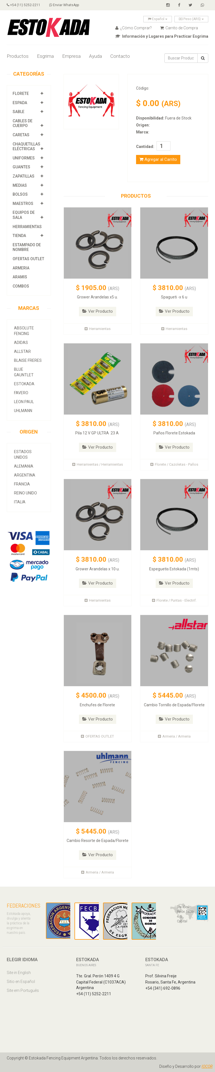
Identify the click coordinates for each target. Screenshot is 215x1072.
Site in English (19, 972)
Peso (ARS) (191, 19)
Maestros (23, 203)
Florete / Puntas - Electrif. (174, 600)
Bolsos (21, 194)
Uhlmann (23, 410)
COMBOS (21, 286)
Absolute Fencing (24, 331)
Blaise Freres (28, 360)
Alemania (23, 466)
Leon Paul (24, 401)
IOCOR (207, 1066)
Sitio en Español (21, 981)
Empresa (71, 56)
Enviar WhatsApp (64, 5)
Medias (20, 185)
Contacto (120, 56)
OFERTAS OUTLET (28, 259)
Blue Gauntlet (24, 372)
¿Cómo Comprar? (133, 28)
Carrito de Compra (179, 28)
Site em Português (23, 990)
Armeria (21, 268)
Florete (21, 93)
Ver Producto (97, 311)
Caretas (21, 135)
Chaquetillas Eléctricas (26, 146)
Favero (21, 393)
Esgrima (45, 56)
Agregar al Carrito (158, 159)
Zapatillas (23, 176)
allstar (22, 351)
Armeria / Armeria (174, 736)
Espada (20, 102)
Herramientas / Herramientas (97, 464)
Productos (18, 56)
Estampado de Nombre (27, 247)
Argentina (24, 475)
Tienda (19, 235)
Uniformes (24, 158)
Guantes (21, 167)
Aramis (20, 277)
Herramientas (27, 226)
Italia (19, 502)
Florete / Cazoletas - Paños (174, 464)
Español (157, 19)
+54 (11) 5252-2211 (23, 5)
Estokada (24, 384)
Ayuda (95, 56)
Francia (22, 484)
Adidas (21, 342)
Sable (18, 111)
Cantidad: (145, 146)
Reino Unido (25, 493)
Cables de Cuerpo (22, 123)
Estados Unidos (23, 454)
